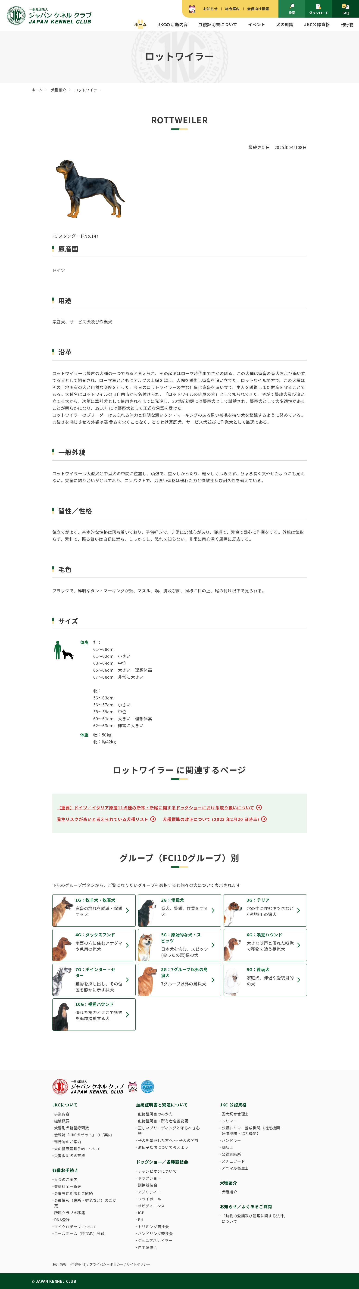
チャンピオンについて (157, 1171)
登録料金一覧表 (67, 1186)
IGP (141, 1212)
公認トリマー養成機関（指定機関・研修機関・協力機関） (253, 1130)
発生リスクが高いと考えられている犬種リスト (103, 819)
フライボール (149, 1199)
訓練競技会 (147, 1185)
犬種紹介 (229, 1192)
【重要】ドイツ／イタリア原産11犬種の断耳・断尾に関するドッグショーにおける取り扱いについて (155, 807)
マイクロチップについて (75, 1226)
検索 (292, 9)
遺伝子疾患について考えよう (163, 1147)
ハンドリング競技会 (155, 1233)
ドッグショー (149, 1178)
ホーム (140, 24)
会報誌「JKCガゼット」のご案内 (83, 1134)
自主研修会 (147, 1247)
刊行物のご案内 (67, 1141)
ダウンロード (318, 9)
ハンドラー (231, 1140)
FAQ (345, 9)
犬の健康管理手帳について (77, 1148)
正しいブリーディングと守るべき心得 (169, 1130)
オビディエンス (151, 1205)
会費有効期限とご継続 (73, 1193)
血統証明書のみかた (155, 1114)
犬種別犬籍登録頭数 (71, 1128)
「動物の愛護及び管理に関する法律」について (254, 1218)
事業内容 (62, 1114)
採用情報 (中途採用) (70, 1264)
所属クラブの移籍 (69, 1212)
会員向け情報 (258, 8)
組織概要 (62, 1121)
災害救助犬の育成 (69, 1155)
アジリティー (149, 1192)
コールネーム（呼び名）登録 (79, 1233)
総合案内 (232, 8)
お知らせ (210, 8)
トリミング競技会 (153, 1226)
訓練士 (227, 1147)
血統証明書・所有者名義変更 (163, 1121)
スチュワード (233, 1161)
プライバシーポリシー (106, 1264)
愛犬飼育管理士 (235, 1114)
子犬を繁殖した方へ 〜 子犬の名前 (168, 1140)
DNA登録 (62, 1219)
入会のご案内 (66, 1179)
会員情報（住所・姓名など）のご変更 (85, 1202)
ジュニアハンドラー (155, 1240)
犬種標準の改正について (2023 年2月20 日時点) (211, 819)
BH (141, 1219)
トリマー (229, 1121)
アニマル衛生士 (235, 1168)
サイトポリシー (139, 1264)
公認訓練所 (231, 1154)
